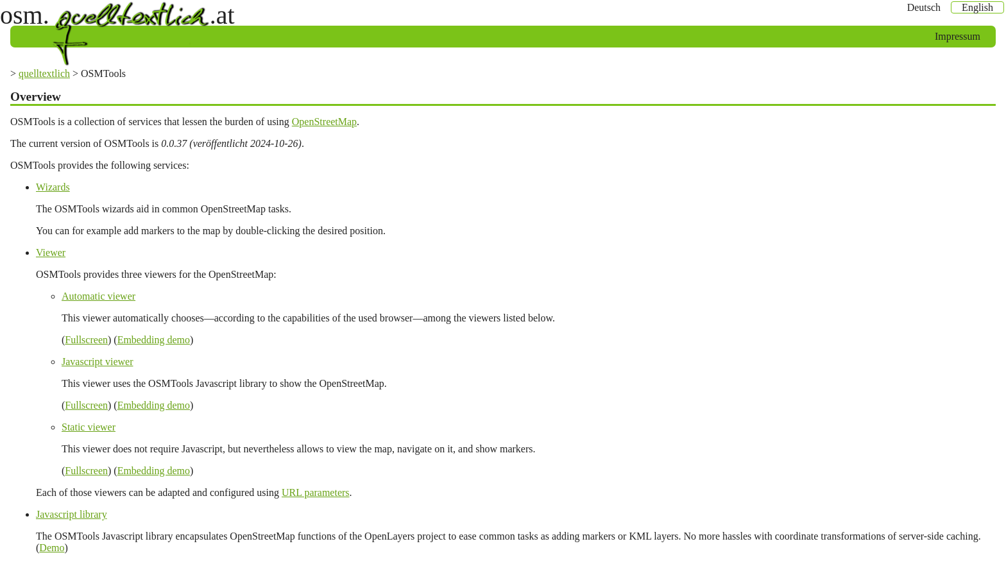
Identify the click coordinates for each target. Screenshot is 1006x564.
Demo (51, 547)
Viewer (50, 252)
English (977, 7)
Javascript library (71, 514)
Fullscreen (86, 339)
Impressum (957, 36)
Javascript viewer (97, 361)
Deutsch (924, 7)
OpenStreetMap (324, 121)
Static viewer (88, 427)
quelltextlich (44, 73)
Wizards (53, 187)
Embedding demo (153, 339)
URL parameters (316, 492)
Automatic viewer (98, 296)
